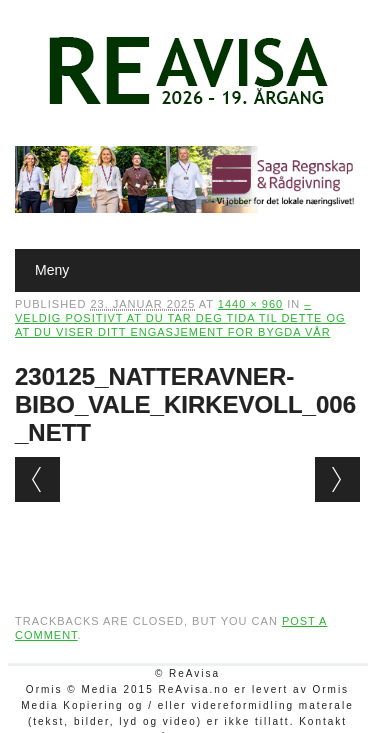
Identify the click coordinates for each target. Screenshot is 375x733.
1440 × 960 (250, 304)
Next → (337, 479)
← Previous (37, 479)
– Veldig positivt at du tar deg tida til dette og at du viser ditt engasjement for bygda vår (180, 318)
